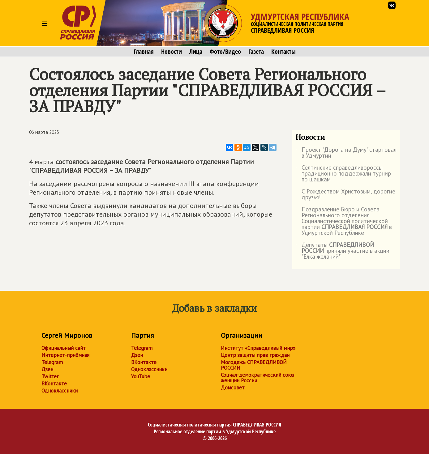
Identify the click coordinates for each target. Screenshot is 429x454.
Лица (195, 51)
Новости (171, 51)
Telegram (52, 362)
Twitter (49, 376)
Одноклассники (59, 390)
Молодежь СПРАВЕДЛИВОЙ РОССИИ (254, 365)
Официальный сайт (63, 348)
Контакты (283, 51)
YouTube (140, 376)
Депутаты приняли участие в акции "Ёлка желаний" (342, 251)
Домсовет (233, 387)
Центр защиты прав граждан (255, 355)
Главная (144, 51)
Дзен (47, 369)
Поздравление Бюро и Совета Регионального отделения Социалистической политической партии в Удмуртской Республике (343, 221)
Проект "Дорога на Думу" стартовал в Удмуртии (346, 153)
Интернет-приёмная (65, 355)
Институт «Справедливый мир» (258, 348)
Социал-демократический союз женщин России (257, 377)
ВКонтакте (54, 383)
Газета (256, 51)
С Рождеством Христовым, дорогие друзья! (345, 195)
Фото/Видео (225, 51)
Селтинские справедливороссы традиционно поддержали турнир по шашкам (343, 174)
